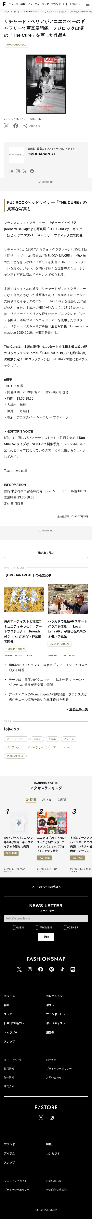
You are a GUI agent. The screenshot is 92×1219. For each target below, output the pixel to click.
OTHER (73, 927)
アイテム (9, 1153)
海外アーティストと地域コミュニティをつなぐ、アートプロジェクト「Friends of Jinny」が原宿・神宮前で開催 (23, 631)
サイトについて (13, 1060)
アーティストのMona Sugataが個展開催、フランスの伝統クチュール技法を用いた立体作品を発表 (48, 697)
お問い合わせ (53, 1077)
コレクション (54, 996)
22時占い (75, 4)
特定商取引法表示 (56, 1189)
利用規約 (51, 1060)
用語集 (50, 1032)
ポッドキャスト (55, 1023)
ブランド (9, 1144)
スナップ (9, 1041)
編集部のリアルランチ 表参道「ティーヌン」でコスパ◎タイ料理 (48, 667)
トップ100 (10, 1032)
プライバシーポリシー (59, 1068)
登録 (46, 936)
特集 (22, 4)
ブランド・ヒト (59, 4)
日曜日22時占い (14, 1023)
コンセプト (53, 1153)
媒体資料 (9, 1077)
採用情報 (9, 1068)
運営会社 (9, 1086)
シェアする (31, 125)
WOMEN (46, 927)
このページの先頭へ (46, 887)
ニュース (13, 4)
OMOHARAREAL (32, 12)
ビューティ (33, 4)
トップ (6, 12)
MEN (20, 927)
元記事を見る (46, 552)
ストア (45, 4)
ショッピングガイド (15, 1181)
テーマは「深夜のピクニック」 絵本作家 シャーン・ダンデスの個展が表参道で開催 (47, 682)
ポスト (17, 12)
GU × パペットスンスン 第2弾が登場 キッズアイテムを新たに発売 (18, 842)
